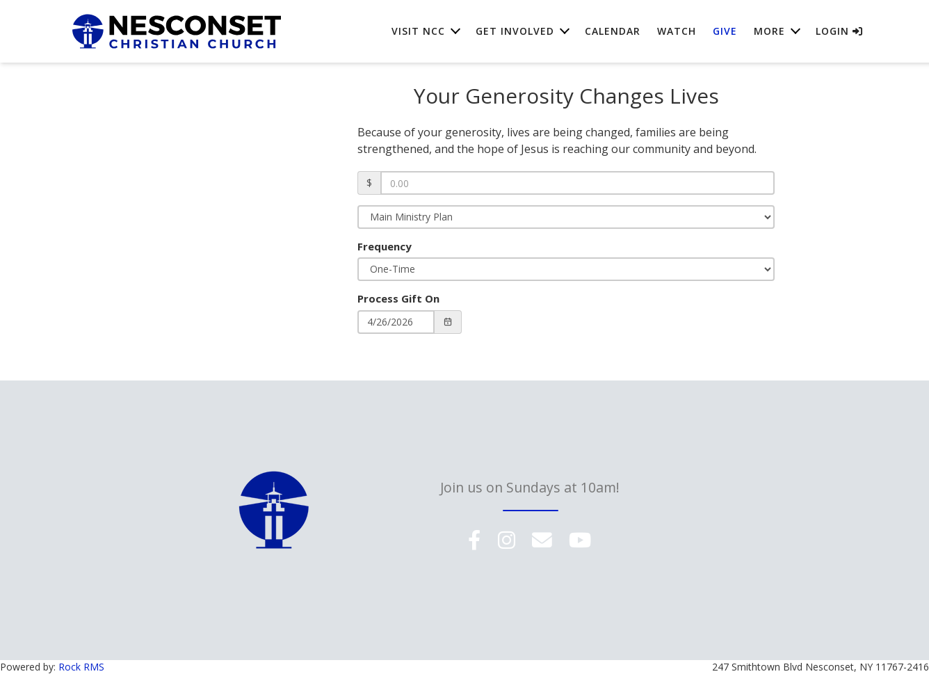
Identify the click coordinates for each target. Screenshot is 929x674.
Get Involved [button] (515, 34)
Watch (676, 34)
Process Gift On (398, 298)
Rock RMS (81, 666)
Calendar (612, 34)
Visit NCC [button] (418, 34)
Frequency (384, 246)
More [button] (769, 34)
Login (839, 34)
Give (725, 34)
